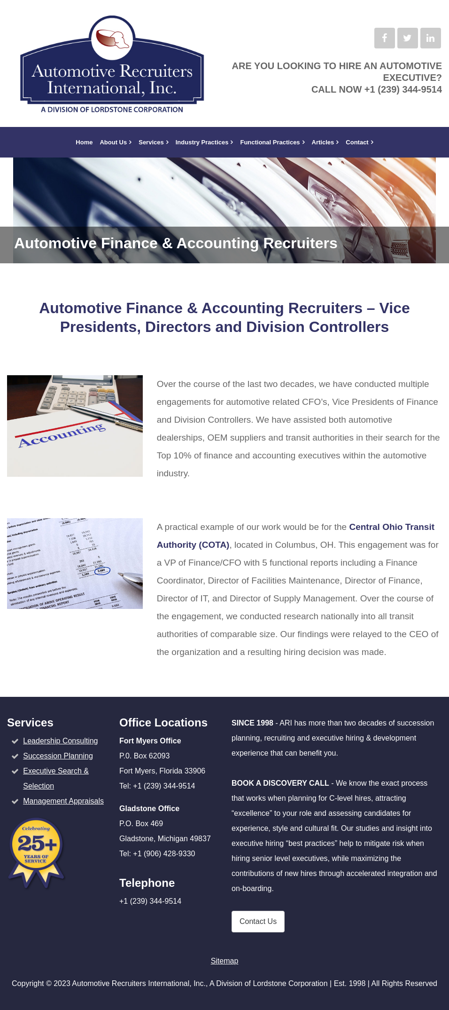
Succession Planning (58, 756)
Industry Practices (202, 142)
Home (84, 142)
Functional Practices (270, 142)
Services (151, 142)
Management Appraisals (63, 801)
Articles (323, 142)
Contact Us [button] (258, 921)
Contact (357, 142)
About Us (113, 142)
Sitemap (225, 961)
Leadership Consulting (60, 741)
